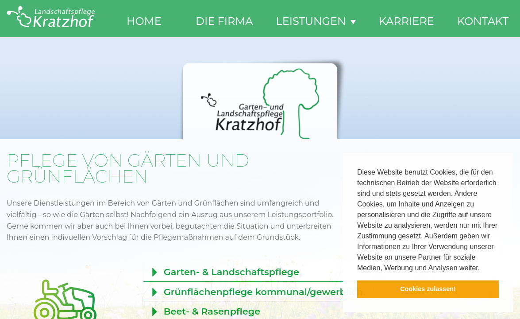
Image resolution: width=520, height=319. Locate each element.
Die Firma (224, 21)
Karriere (406, 21)
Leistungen (316, 21)
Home (144, 21)
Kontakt (482, 21)
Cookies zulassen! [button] (428, 288)
